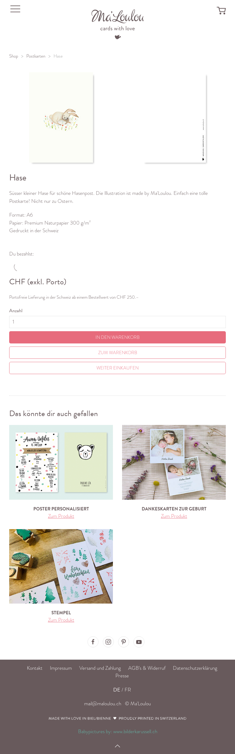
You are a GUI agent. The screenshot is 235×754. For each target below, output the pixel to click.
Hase (58, 56)
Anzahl (15, 310)
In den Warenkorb (117, 337)
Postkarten (35, 56)
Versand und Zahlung (100, 668)
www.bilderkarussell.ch (135, 731)
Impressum (61, 668)
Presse (122, 676)
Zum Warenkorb (117, 352)
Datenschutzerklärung (195, 668)
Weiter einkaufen (117, 368)
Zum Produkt (61, 516)
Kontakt (35, 668)
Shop (13, 56)
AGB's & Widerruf (147, 668)
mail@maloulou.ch (102, 703)
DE (116, 690)
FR (128, 690)
